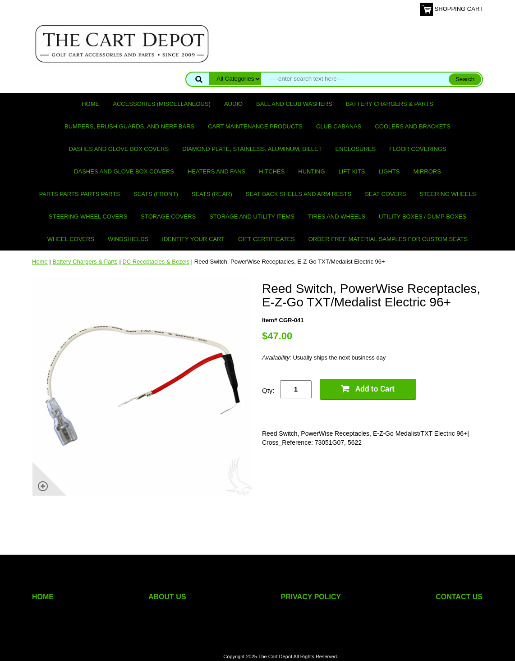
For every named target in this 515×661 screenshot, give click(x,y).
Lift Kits (352, 171)
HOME (43, 597)
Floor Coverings (417, 149)
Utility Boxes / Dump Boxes (422, 216)
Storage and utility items (251, 216)
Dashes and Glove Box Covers (119, 149)
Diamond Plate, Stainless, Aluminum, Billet (252, 149)
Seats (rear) (212, 194)
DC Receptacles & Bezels (155, 261)
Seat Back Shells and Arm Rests (298, 194)
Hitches (272, 171)
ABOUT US (167, 597)
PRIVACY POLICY (311, 597)
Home (90, 103)
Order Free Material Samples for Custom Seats (388, 239)
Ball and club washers (294, 103)
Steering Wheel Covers (88, 216)
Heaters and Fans (216, 171)
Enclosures (356, 149)
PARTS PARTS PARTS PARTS (79, 194)
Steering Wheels (447, 194)
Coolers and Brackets (413, 126)
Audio (233, 103)
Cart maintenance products (255, 126)
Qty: (268, 390)
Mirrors (427, 171)
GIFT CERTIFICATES (266, 239)
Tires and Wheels (336, 216)
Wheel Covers (70, 239)
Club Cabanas (338, 126)
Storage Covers (168, 216)
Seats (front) (155, 194)
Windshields (128, 239)
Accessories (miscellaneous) (162, 103)
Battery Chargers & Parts (389, 103)
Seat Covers (385, 194)
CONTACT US (459, 597)
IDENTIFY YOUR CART (193, 239)
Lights (389, 171)
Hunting (311, 171)
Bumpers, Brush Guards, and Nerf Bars (129, 126)
